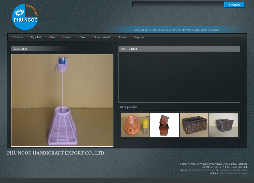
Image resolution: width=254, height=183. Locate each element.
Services (176, 29)
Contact (213, 29)
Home (135, 29)
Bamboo (18, 37)
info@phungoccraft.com (201, 169)
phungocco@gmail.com (233, 169)
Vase (52, 37)
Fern (82, 37)
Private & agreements (195, 29)
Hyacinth (36, 37)
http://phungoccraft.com (233, 172)
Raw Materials (161, 29)
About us (146, 29)
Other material (102, 37)
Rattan (122, 37)
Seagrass (139, 37)
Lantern (67, 37)
